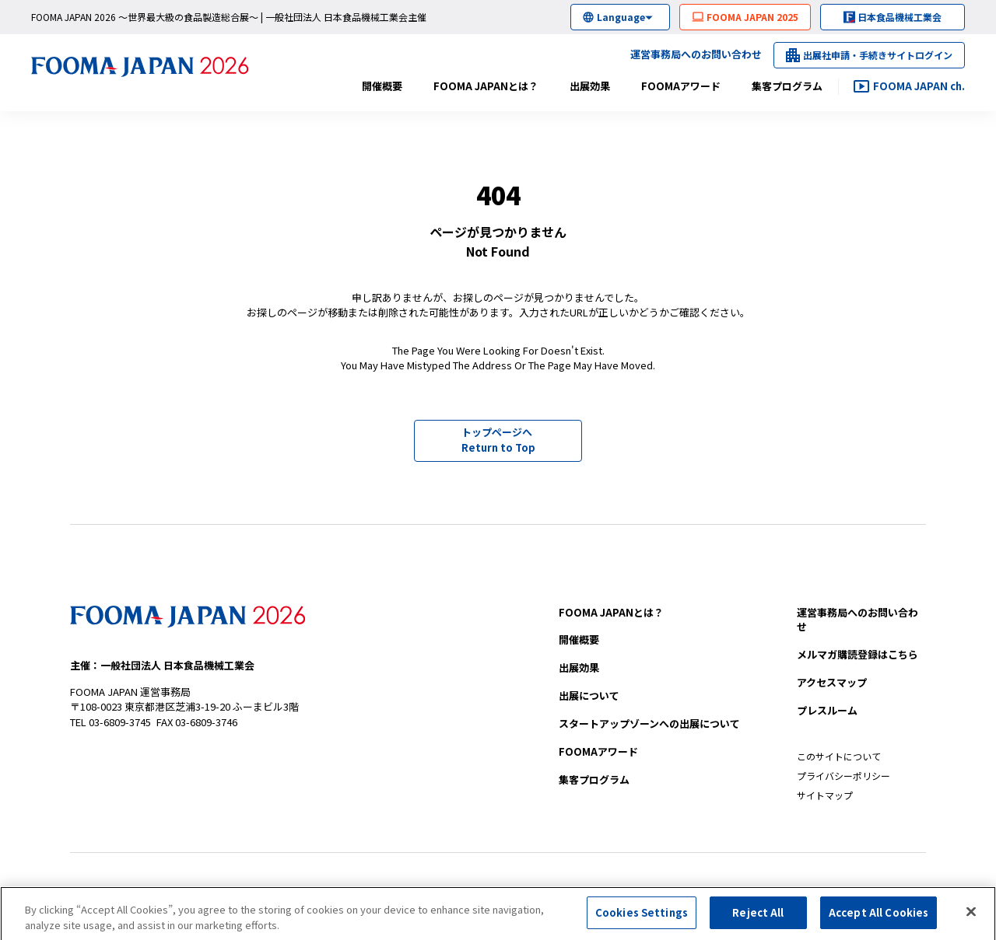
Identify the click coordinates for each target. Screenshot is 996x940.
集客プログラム (787, 86)
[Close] (971, 916)
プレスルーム (827, 710)
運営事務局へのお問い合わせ (696, 54)
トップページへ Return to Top (498, 440)
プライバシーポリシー (843, 775)
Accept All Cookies (878, 917)
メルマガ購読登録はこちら (857, 654)
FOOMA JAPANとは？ (485, 86)
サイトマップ (825, 795)
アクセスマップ (832, 682)
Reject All (758, 917)
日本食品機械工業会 (899, 16)
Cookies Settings (641, 917)
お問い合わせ (857, 619)
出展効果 (590, 86)
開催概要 (382, 86)
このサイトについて (839, 756)
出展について (589, 695)
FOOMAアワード (681, 86)
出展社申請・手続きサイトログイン (877, 54)
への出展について (649, 723)
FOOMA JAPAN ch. (919, 86)
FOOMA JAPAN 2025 (752, 16)
